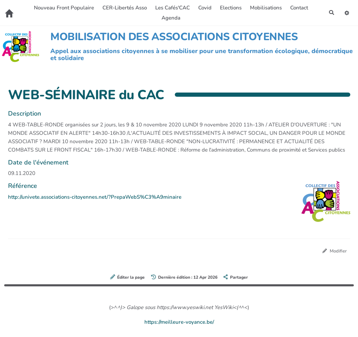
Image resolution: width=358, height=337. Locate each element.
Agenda (170, 17)
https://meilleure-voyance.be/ (179, 322)
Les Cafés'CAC (172, 7)
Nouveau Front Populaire (63, 7)
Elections (230, 7)
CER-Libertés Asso (124, 7)
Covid (204, 7)
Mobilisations (265, 7)
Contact (298, 7)
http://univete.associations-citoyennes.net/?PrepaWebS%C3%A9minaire (94, 196)
